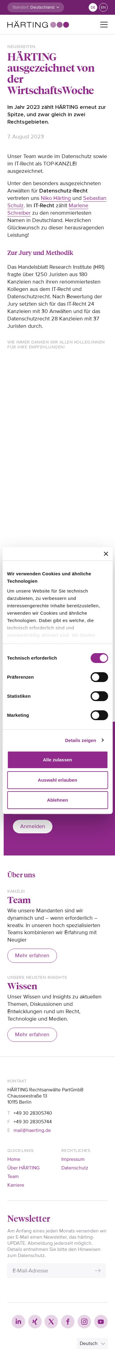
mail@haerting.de (32, 1130)
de (93, 7)
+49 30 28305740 (32, 1113)
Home (13, 1159)
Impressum (73, 1159)
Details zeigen (80, 740)
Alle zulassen (57, 759)
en (103, 7)
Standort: (20, 7)
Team (13, 1176)
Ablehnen (57, 800)
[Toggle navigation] (104, 24)
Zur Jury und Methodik (40, 252)
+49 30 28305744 (32, 1122)
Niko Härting (56, 198)
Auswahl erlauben (57, 780)
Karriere (15, 1185)
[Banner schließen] (106, 554)
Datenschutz (74, 1168)
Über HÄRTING (23, 1168)
